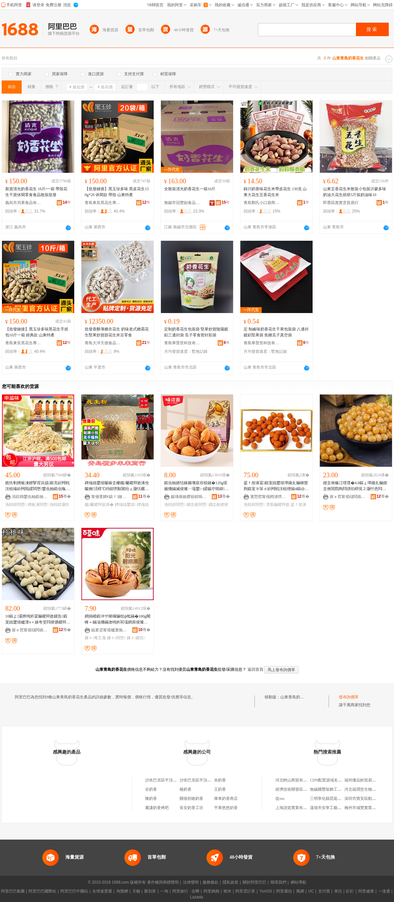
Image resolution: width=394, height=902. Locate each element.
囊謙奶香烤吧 (157, 807)
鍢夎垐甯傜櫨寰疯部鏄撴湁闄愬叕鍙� (109, 630)
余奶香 (220, 780)
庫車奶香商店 (226, 798)
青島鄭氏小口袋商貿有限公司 (262, 202)
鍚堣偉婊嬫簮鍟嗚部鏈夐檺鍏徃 (189, 496)
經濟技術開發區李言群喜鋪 (299, 789)
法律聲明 (191, 882)
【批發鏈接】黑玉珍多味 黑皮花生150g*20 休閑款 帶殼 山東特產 (117, 192)
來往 (338, 891)
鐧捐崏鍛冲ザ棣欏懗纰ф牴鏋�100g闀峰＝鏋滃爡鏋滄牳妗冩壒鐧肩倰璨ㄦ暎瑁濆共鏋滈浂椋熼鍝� (117, 619)
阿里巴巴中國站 (74, 891)
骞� (65, 496)
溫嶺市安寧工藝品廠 (327, 807)
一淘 (164, 891)
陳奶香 (151, 798)
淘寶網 (122, 891)
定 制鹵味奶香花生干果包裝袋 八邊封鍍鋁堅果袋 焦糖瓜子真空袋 (276, 332)
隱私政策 (230, 882)
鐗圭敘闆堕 (197, 504)
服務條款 (210, 882)
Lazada (196, 897)
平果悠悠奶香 (226, 807)
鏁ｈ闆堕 (116, 638)
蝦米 (227, 891)
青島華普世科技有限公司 (182, 343)
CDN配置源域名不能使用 (332, 780)
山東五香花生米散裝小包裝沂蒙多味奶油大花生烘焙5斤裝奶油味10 (354, 192)
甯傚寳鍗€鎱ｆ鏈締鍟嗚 (109, 496)
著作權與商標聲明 (163, 882)
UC (311, 891)
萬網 (300, 891)
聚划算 (150, 891)
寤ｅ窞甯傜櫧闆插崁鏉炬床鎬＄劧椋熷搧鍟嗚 (348, 496)
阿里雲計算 (245, 891)
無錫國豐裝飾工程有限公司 (333, 789)
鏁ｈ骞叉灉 (95, 638)
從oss (279, 798)
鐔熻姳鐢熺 (125, 504)
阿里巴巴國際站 (42, 891)
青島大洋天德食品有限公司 (103, 343)
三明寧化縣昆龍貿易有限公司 (335, 798)
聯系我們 (278, 882)
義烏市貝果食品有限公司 (23, 202)
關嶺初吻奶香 (191, 798)
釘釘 (350, 891)
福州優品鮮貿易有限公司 (366, 780)
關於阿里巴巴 (254, 882)
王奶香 (220, 789)
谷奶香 (151, 789)
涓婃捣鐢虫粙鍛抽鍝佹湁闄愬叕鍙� (30, 496)
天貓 (136, 891)
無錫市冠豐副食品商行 (182, 202)
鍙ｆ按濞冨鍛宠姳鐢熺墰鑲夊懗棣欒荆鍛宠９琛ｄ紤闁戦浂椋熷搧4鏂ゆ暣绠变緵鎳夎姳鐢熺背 (276, 486)
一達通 (384, 891)
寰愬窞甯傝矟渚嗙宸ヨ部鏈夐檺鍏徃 (268, 496)
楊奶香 (185, 789)
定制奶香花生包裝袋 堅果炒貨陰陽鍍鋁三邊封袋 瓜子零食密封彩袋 (196, 332)
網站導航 (298, 882)
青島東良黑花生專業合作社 (103, 202)
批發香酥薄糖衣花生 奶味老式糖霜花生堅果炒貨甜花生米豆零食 (117, 332)
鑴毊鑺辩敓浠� (99, 504)
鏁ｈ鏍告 (136, 638)
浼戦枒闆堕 (15, 504)
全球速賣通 (102, 891)
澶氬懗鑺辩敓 (278, 504)
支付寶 (324, 891)
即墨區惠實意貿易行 (341, 202)
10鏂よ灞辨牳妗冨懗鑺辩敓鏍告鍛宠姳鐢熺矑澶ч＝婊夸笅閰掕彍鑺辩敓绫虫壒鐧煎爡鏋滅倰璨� (37, 619)
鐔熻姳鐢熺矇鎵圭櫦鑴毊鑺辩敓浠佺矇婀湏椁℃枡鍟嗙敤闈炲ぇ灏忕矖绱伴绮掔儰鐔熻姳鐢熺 (117, 486)
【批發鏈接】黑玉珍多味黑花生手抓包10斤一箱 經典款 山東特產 (36, 332)
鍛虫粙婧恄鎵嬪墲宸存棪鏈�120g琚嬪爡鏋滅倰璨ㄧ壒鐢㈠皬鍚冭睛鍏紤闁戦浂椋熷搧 (196, 486)
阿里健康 (366, 891)
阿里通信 (284, 891)
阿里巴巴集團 (13, 891)
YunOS (265, 891)
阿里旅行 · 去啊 (185, 891)
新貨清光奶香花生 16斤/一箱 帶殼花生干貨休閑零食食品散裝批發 (36, 192)
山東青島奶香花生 (296, 697)
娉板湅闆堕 (38, 504)
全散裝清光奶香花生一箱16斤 (189, 189)
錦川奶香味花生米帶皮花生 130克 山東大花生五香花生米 (275, 192)
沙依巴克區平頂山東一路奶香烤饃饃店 (178, 780)
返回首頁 (255, 669)
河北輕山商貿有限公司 (295, 780)
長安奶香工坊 (191, 807)
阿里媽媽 (211, 891)
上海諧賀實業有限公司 (295, 807)
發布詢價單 (349, 697)
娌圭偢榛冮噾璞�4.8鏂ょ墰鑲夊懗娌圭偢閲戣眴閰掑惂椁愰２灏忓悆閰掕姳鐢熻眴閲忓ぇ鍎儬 (355, 486)
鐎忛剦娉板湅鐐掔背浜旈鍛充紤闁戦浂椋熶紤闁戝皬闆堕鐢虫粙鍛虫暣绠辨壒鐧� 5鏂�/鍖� (37, 486)
